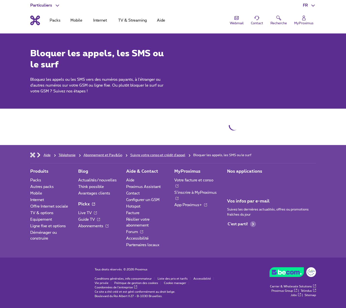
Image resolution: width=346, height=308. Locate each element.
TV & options (42, 213)
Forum (134, 232)
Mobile (36, 193)
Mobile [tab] (76, 20)
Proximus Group (284, 290)
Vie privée (101, 283)
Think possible (91, 187)
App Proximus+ (190, 205)
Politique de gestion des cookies (136, 283)
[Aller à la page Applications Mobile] (231, 181)
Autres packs (42, 187)
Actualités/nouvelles (97, 180)
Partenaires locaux (142, 245)
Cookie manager (175, 283)
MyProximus (187, 171)
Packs (35, 180)
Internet (37, 200)
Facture (132, 213)
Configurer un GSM (143, 200)
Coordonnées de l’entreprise (116, 287)
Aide (130, 180)
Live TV (87, 213)
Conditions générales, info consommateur (123, 278)
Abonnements (93, 226)
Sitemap (310, 295)
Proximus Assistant (143, 187)
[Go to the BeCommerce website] (292, 273)
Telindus (308, 290)
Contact (133, 193)
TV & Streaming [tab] (132, 20)
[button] (309, 5)
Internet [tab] (100, 20)
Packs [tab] (55, 20)
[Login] (304, 20)
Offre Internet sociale (49, 206)
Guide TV (89, 219)
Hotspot (133, 206)
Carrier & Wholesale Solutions (293, 286)
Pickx (86, 204)
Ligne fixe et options (48, 226)
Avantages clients (94, 193)
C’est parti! (242, 224)
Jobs (296, 295)
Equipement (41, 219)
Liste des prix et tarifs (173, 278)
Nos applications (244, 171)
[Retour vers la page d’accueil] (35, 20)
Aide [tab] (161, 20)
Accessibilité (137, 238)
